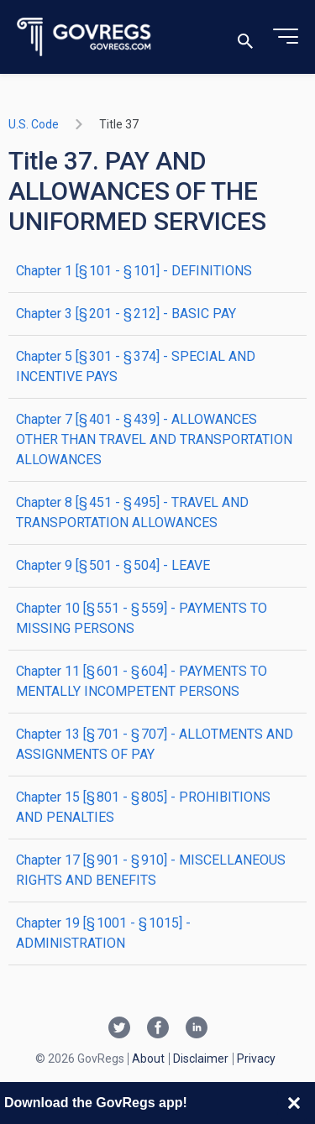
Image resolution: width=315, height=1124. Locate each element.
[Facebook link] (158, 1029)
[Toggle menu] (285, 37)
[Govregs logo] (84, 37)
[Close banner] (294, 1103)
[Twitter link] (119, 1029)
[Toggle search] (245, 37)
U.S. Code (33, 124)
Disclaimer (200, 1058)
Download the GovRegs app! (95, 1102)
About (148, 1058)
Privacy (256, 1058)
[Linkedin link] (196, 1029)
